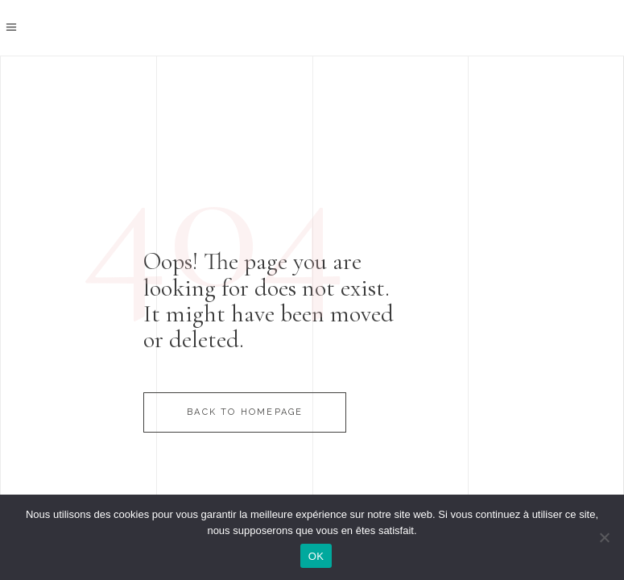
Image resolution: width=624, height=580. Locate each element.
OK (316, 556)
